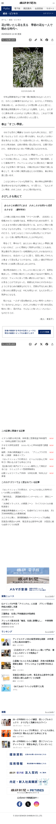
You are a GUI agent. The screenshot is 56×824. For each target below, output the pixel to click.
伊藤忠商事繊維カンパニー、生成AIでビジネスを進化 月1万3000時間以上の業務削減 (27, 512)
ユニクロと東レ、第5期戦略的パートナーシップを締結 (25, 517)
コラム (15, 689)
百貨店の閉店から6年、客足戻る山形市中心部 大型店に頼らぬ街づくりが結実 (27, 523)
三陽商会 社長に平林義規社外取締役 (18, 614)
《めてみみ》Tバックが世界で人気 (28, 686)
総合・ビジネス (10, 13)
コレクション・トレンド (21, 725)
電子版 (17, 8)
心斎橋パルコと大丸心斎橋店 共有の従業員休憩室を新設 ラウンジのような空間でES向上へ (33, 664)
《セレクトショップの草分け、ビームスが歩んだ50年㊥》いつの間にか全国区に (27, 491)
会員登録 (39, 8)
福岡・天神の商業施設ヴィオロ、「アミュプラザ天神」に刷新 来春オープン (24, 453)
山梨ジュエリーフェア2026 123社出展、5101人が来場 (24, 474)
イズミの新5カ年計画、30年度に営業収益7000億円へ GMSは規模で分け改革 (24, 439)
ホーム (4, 20)
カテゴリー (48, 13)
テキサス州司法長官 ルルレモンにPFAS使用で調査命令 (24, 446)
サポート (50, 8)
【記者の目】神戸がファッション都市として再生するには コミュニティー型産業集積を (24, 467)
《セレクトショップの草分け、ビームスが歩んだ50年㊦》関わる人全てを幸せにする (24, 460)
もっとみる (50, 596)
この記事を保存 (8, 40)
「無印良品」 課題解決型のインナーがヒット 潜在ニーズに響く (27, 498)
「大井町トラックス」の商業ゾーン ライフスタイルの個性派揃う (27, 505)
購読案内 (27, 8)
